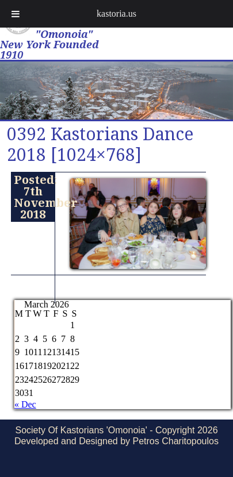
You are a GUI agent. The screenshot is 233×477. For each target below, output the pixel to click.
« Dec (25, 404)
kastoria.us (116, 13)
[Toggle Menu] (15, 14)
